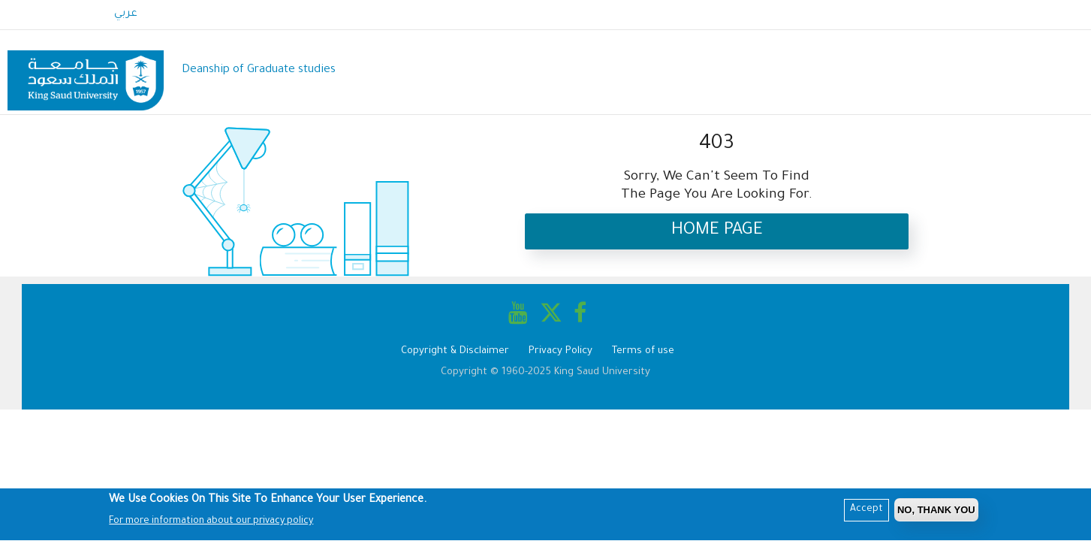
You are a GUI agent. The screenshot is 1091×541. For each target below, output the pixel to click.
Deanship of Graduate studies (259, 70)
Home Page (717, 231)
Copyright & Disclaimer (455, 351)
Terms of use (643, 351)
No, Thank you (936, 512)
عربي (125, 14)
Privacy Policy (560, 351)
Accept (866, 511)
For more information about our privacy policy (211, 523)
